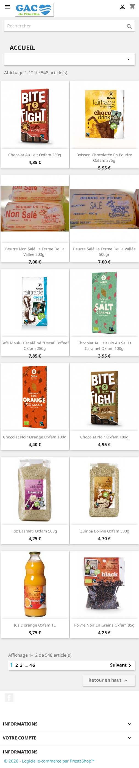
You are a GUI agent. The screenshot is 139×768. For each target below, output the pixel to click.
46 (32, 665)
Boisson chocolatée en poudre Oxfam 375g (104, 157)
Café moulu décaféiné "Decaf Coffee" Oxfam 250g (35, 345)
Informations (20, 752)
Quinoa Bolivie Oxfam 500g (104, 531)
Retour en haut (108, 680)
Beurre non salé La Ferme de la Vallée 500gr (35, 251)
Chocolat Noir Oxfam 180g (104, 437)
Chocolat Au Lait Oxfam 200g (34, 154)
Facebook (9, 697)
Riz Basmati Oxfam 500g (34, 531)
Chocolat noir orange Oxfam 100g (34, 437)
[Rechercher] (69, 26)
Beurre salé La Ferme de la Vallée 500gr (104, 251)
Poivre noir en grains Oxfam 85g (104, 625)
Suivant (121, 665)
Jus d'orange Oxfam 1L (34, 625)
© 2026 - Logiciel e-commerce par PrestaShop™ (49, 761)
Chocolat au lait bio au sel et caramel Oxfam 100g (104, 345)
